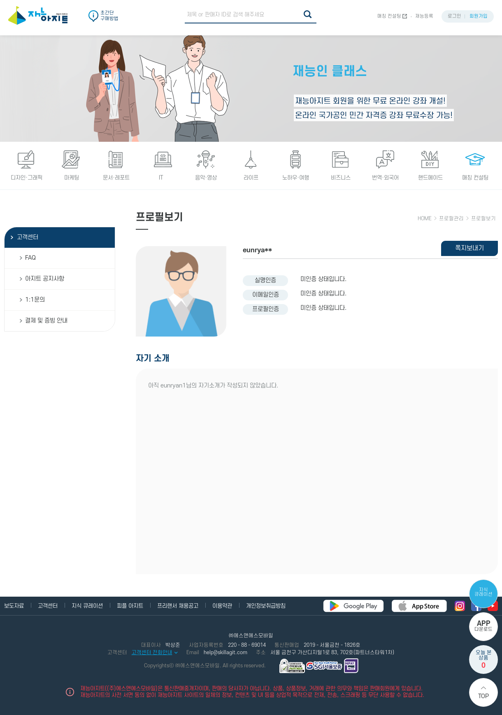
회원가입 (478, 16)
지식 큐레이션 (483, 592)
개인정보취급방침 (266, 606)
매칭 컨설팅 (389, 16)
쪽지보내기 (469, 248)
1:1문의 (35, 299)
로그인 (454, 16)
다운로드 (483, 626)
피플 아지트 (130, 606)
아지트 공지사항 (44, 278)
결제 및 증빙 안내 (46, 320)
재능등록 (424, 16)
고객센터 (27, 237)
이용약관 (222, 606)
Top (483, 696)
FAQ (30, 257)
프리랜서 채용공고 (177, 606)
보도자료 (14, 606)
